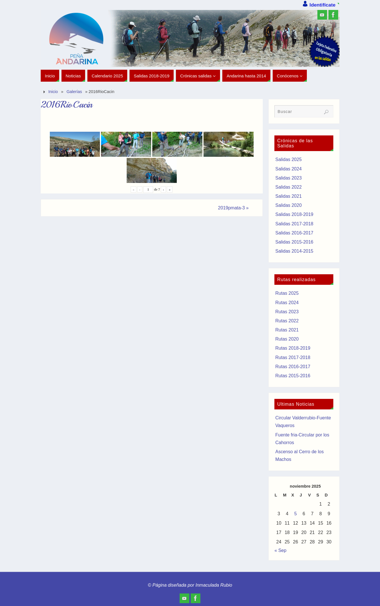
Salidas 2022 (288, 187)
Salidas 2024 (288, 168)
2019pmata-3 (233, 207)
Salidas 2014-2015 (294, 251)
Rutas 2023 (287, 311)
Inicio (53, 91)
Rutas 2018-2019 (292, 348)
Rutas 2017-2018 (292, 357)
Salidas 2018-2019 (294, 214)
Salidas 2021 (288, 196)
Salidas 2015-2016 (294, 242)
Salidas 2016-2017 (294, 232)
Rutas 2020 (287, 339)
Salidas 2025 (288, 159)
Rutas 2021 (287, 329)
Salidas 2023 (288, 178)
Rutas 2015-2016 (292, 375)
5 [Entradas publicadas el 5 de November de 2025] (295, 513)
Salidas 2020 (288, 205)
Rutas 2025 (287, 293)
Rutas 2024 (287, 302)
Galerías (74, 91)
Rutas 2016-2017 (292, 366)
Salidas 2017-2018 (294, 223)
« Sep (280, 550)
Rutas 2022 (287, 320)
